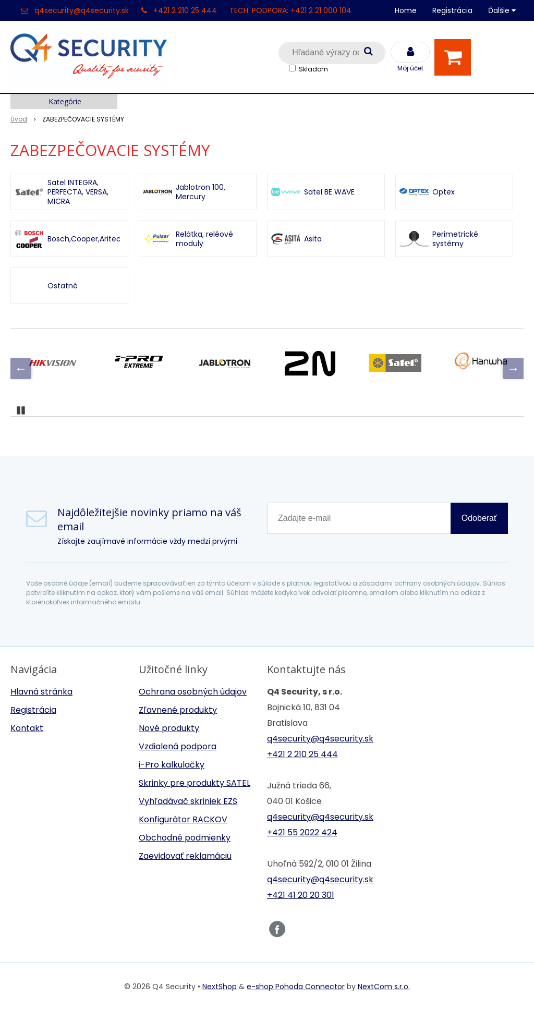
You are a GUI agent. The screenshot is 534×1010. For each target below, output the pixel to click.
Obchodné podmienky (184, 838)
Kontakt (26, 728)
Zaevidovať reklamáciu (185, 856)
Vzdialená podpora (177, 746)
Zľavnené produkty (178, 710)
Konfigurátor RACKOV (183, 819)
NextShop (219, 986)
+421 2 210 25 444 (185, 10)
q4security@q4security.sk (81, 10)
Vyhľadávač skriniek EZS (188, 801)
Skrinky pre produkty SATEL (194, 783)
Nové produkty (169, 728)
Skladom (313, 69)
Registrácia (452, 10)
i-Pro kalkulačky (171, 765)
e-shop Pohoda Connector (296, 986)
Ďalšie (502, 10)
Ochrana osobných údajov (193, 692)
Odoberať (479, 518)
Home (406, 10)
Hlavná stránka (41, 692)
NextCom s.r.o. (384, 986)
